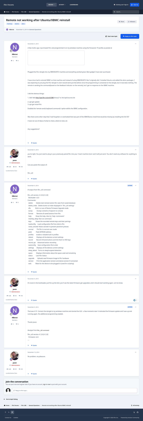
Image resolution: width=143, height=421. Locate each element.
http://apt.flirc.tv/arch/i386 (45, 98)
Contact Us (8, 417)
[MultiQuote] (28, 143)
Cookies (16, 417)
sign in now (46, 384)
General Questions (35, 29)
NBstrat (11, 29)
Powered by (130, 417)
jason (15, 160)
